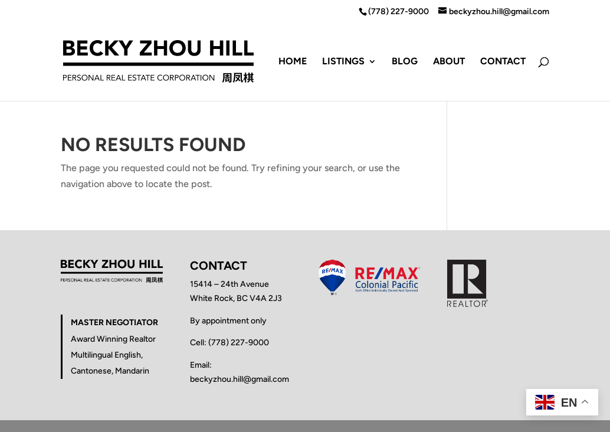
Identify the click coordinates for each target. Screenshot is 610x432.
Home (292, 62)
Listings (343, 62)
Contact (503, 62)
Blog (405, 62)
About (449, 62)
